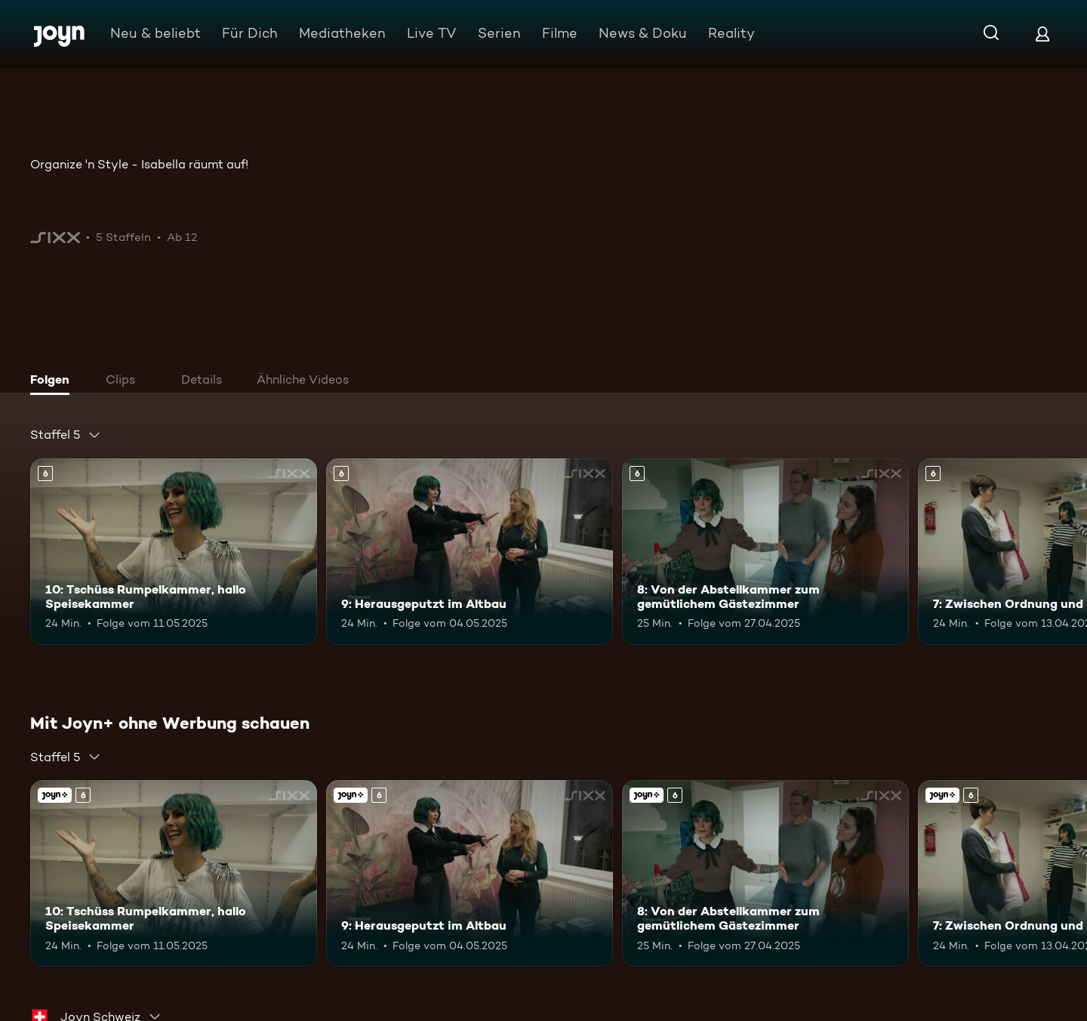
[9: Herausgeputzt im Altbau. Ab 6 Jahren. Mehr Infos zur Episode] (469, 551)
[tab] (53, 381)
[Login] (1042, 33)
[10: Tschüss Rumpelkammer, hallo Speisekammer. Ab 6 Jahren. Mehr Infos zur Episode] (173, 551)
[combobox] (66, 435)
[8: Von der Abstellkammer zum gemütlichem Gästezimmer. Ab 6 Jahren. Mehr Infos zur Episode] (765, 551)
